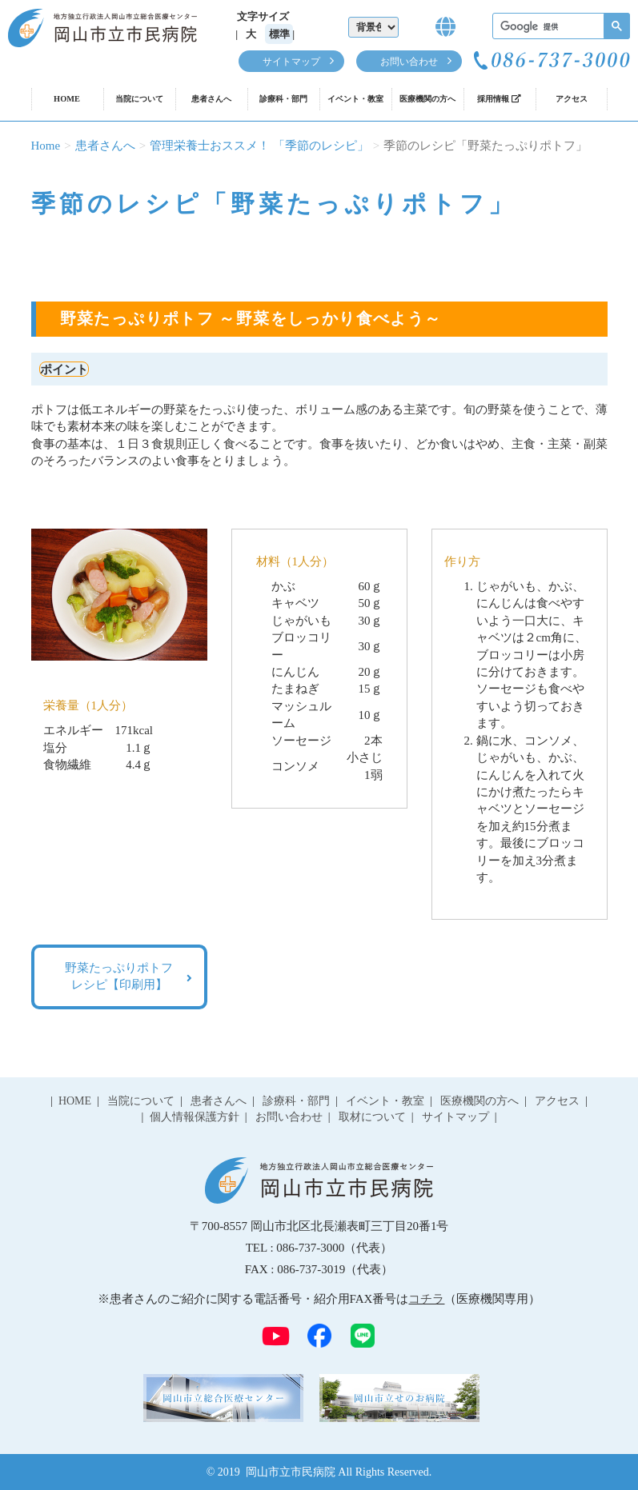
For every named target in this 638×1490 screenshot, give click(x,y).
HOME (67, 98)
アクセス (572, 98)
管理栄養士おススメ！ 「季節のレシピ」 (259, 145)
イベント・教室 (355, 98)
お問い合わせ (409, 61)
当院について (139, 98)
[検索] (559, 27)
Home (46, 145)
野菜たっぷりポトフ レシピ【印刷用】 (119, 976)
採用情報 (499, 98)
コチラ (426, 1298)
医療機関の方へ (427, 98)
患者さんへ (211, 98)
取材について (372, 1117)
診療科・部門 (283, 98)
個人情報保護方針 (194, 1117)
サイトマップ (291, 61)
